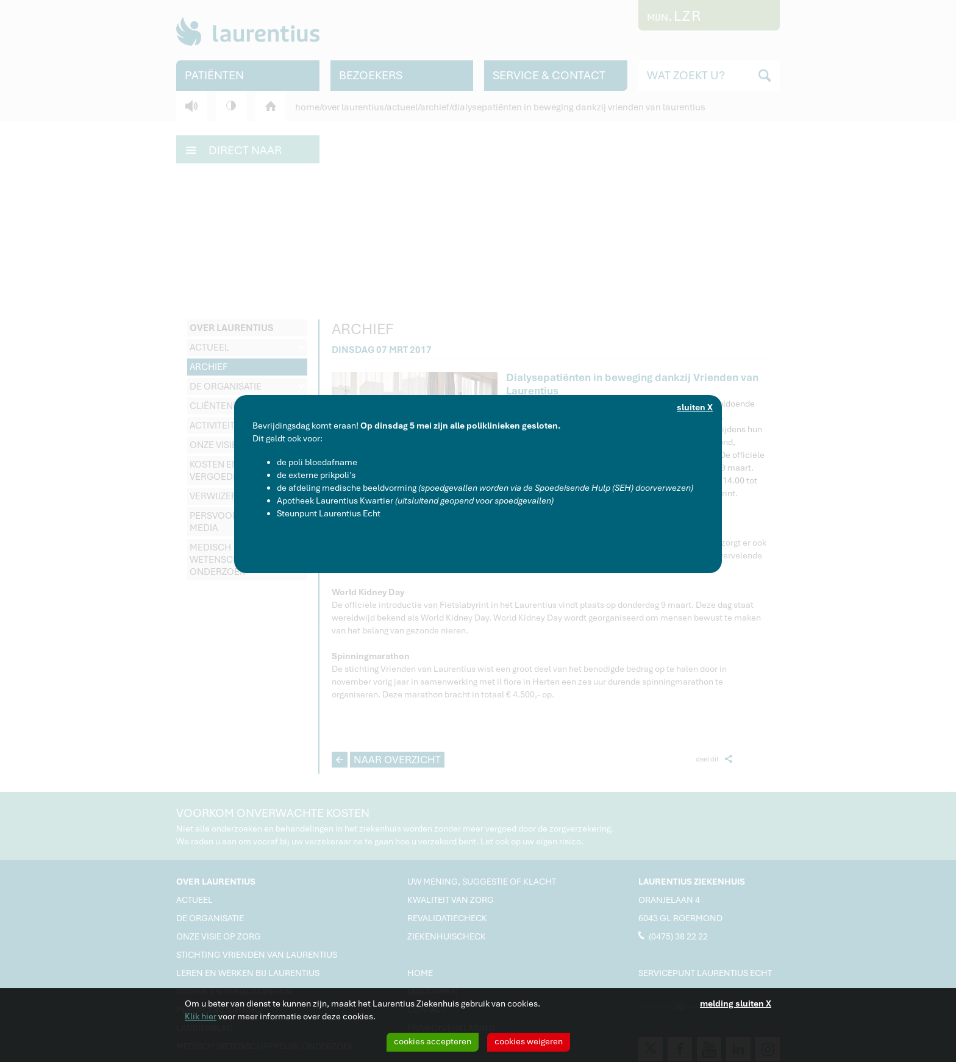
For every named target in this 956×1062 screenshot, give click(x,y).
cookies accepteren (432, 1041)
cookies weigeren (528, 1041)
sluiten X (695, 407)
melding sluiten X (735, 1003)
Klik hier (200, 1016)
